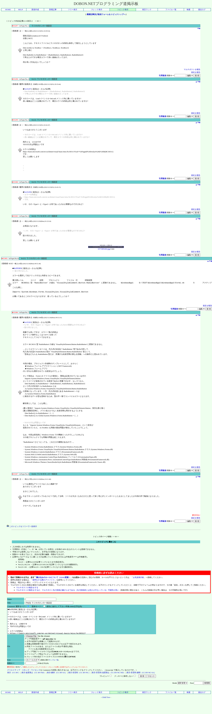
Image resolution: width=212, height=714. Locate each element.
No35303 (17, 268)
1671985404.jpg (106, 248)
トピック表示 (122, 9)
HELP (20, 9)
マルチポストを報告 (192, 69)
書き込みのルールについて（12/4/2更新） (53, 581)
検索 (188, 9)
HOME (8, 9)
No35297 (27, 89)
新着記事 (53, 9)
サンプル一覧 (53, 668)
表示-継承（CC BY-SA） (57, 681)
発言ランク (146, 9)
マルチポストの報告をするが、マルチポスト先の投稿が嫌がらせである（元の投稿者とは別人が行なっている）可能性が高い (67, 594)
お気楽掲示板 (138, 581)
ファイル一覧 (170, 9)
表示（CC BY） (13, 681)
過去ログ (201, 9)
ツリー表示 (72, 9)
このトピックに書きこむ (106, 545)
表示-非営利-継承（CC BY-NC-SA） (141, 681)
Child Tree (106, 706)
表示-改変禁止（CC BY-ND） (33, 681)
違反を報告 (195, 72)
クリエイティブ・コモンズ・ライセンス (23, 679)
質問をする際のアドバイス (44, 583)
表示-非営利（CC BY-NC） (79, 681)
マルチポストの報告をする (27, 591)
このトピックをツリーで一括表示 (22, 530)
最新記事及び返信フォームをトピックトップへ (106, 14)
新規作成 (35, 9)
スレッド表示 (96, 9)
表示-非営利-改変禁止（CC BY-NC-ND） (108, 681)
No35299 (27, 192)
